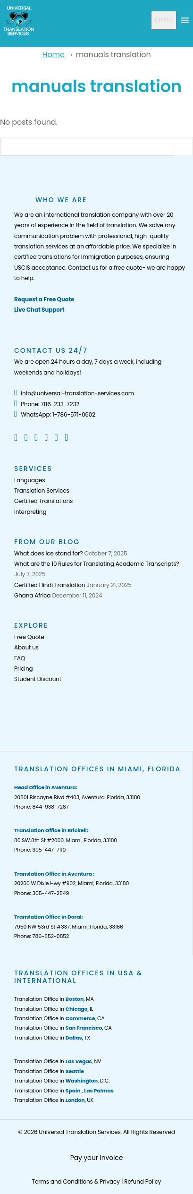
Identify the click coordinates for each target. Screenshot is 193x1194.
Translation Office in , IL (53, 1009)
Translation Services (41, 490)
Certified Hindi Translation (49, 585)
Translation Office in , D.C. (61, 1080)
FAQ (19, 658)
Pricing (23, 669)
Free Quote (29, 637)
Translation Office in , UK (53, 1100)
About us (26, 647)
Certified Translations (43, 501)
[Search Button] (183, 146)
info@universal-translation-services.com (74, 393)
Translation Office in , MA (54, 999)
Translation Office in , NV (57, 1061)
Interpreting (30, 512)
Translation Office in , (64, 1090)
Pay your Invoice (96, 1157)
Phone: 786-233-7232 (46, 404)
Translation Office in (49, 1071)
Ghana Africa (32, 595)
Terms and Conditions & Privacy (76, 1181)
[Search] (87, 146)
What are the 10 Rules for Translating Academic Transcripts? (96, 564)
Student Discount (37, 679)
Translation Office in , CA (59, 1018)
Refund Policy (142, 1181)
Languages (29, 480)
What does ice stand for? (48, 553)
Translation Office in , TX (52, 1037)
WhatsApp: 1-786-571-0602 (54, 414)
